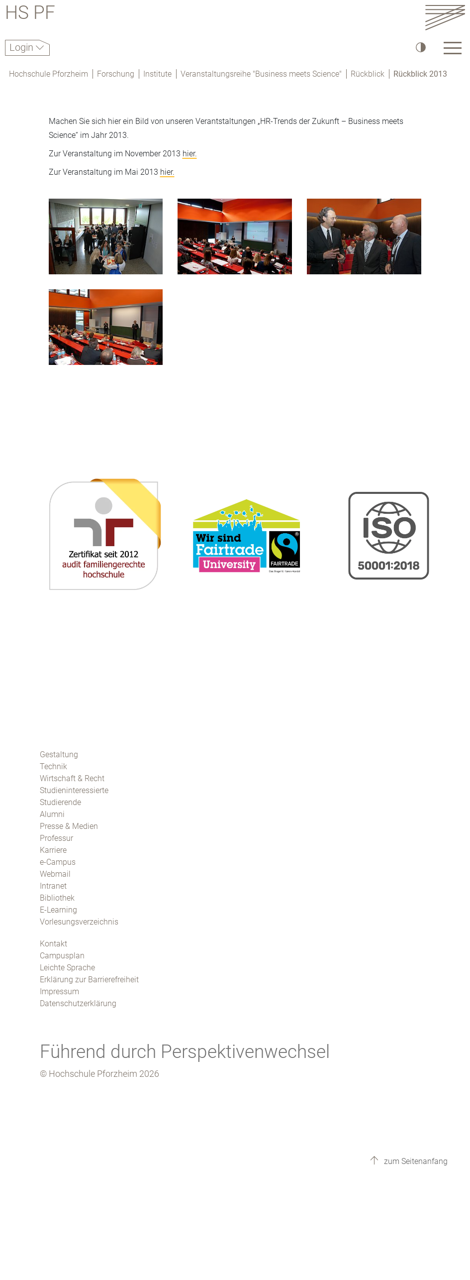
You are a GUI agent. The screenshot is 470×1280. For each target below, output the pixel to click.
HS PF (30, 14)
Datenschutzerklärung (78, 1003)
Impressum (59, 991)
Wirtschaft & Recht (72, 778)
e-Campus (58, 862)
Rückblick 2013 (420, 74)
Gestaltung (59, 754)
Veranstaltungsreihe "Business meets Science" (261, 74)
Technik (53, 766)
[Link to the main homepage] (445, 17)
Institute (157, 74)
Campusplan (62, 955)
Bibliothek (57, 898)
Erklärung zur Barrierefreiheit (89, 979)
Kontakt (53, 943)
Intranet (53, 886)
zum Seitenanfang (415, 1161)
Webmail (55, 874)
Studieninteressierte (74, 790)
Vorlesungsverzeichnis (79, 922)
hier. (190, 153)
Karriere (53, 850)
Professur (56, 838)
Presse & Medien (69, 826)
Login (22, 47)
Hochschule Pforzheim (48, 74)
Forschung (115, 74)
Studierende (60, 802)
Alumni (52, 814)
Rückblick (367, 74)
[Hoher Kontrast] (420, 47)
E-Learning (58, 910)
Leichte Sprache (67, 967)
